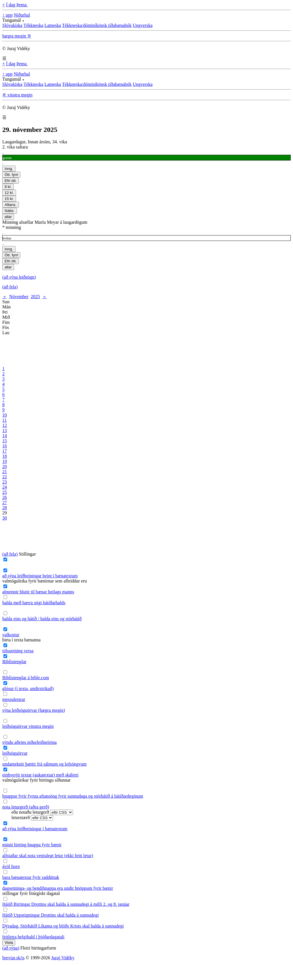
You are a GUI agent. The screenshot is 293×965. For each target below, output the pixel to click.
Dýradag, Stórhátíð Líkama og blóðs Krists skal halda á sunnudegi (63, 926)
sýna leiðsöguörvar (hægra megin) (33, 710)
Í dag (10, 4)
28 (4, 507)
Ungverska (143, 25)
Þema (22, 4)
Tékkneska (33, 25)
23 (4, 481)
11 (4, 420)
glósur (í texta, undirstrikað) (28, 688)
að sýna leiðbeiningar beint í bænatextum (40, 575)
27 (4, 502)
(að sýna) (10, 948)
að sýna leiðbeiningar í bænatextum (35, 828)
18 (4, 456)
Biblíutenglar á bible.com (25, 677)
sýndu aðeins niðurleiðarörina (29, 742)
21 (4, 471)
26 (4, 497)
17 (4, 451)
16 (4, 445)
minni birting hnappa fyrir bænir (32, 844)
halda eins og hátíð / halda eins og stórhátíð (42, 618)
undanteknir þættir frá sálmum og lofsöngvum (44, 764)
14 (4, 435)
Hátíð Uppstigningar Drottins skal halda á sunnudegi (50, 915)
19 (4, 461)
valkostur (10, 634)
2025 (35, 296)
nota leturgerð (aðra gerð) (25, 807)
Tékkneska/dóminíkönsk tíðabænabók (97, 25)
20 (4, 466)
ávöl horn (11, 866)
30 (4, 518)
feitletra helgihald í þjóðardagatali (33, 936)
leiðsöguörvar (14, 753)
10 (4, 415)
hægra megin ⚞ (16, 35)
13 (4, 430)
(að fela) (10, 286)
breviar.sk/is (13, 957)
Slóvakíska (12, 25)
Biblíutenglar (14, 661)
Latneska (52, 25)
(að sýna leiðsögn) (19, 277)
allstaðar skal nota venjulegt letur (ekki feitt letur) (47, 855)
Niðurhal (22, 15)
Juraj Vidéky (62, 957)
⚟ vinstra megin (17, 94)
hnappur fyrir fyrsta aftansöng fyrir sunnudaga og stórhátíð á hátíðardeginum (72, 796)
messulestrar (13, 699)
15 (4, 440)
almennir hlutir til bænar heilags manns (38, 591)
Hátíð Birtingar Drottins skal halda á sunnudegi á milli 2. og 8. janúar (65, 904)
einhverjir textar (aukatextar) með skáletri (40, 774)
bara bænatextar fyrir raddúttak (30, 877)
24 (4, 487)
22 (4, 476)
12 (4, 425)
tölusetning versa (17, 650)
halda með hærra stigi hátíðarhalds (33, 602)
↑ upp (7, 15)
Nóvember (19, 296)
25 (4, 492)
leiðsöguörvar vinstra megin (28, 726)
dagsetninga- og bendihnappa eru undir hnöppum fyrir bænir (57, 888)
